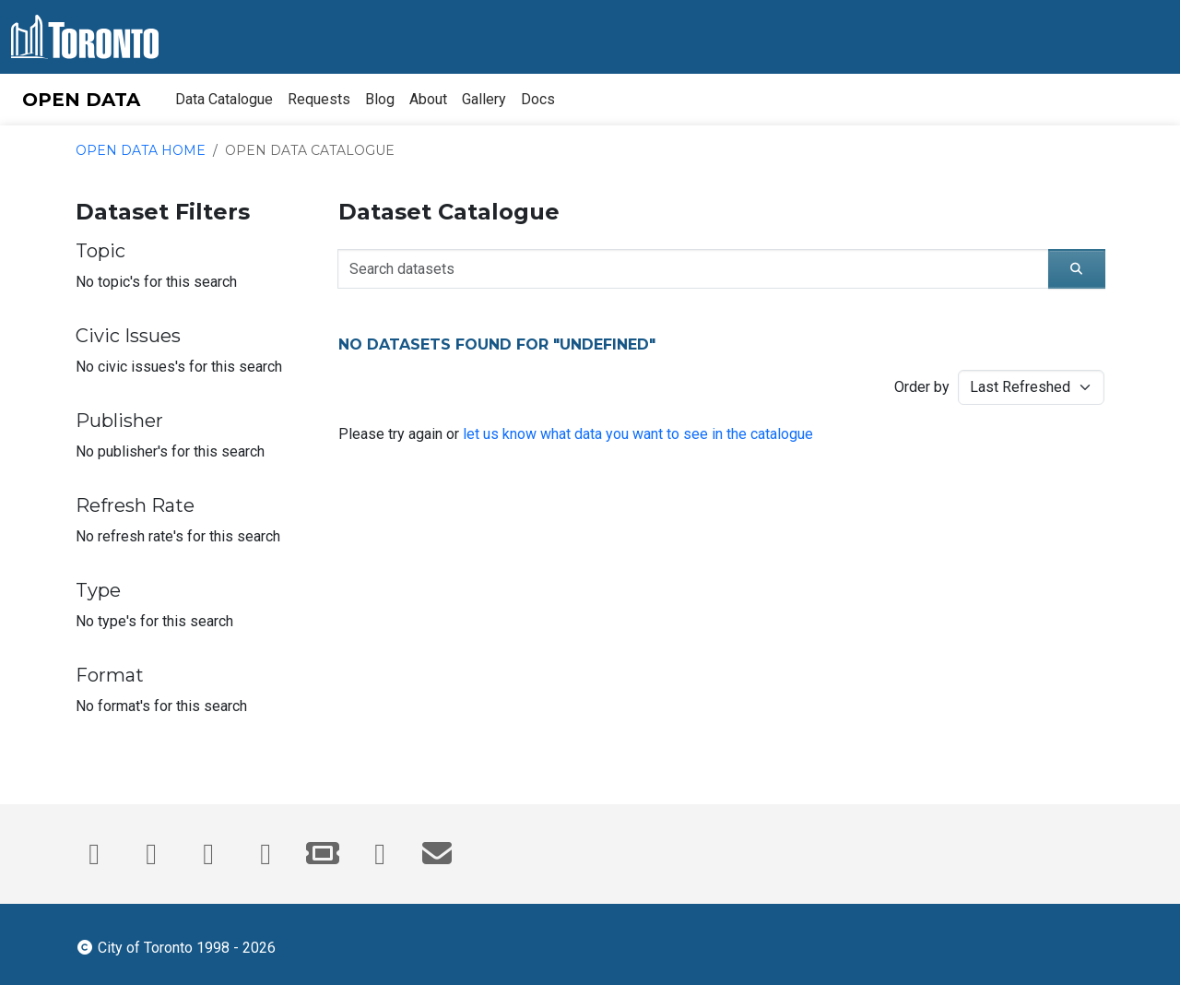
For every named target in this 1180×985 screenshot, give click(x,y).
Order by (922, 387)
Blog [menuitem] (380, 99)
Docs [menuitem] (538, 99)
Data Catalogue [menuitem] (224, 99)
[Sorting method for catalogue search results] (1031, 387)
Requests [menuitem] (319, 99)
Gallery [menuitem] (484, 99)
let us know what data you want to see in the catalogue (638, 434)
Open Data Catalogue (310, 150)
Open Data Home (141, 150)
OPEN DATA (81, 100)
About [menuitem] (428, 99)
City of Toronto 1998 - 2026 (176, 946)
